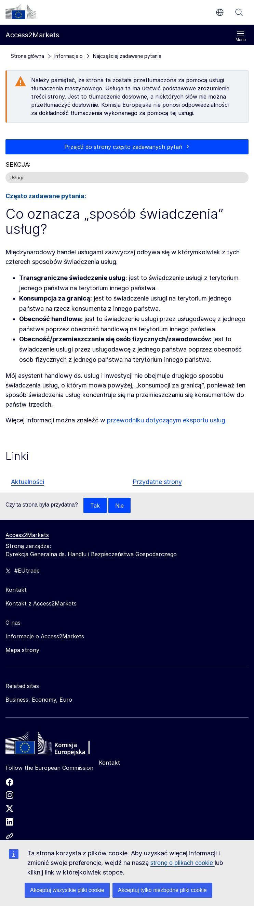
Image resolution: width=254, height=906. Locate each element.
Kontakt (109, 762)
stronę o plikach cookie (182, 862)
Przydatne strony (157, 481)
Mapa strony (22, 650)
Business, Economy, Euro (38, 699)
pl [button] (220, 12)
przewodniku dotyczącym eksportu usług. (167, 420)
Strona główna (27, 56)
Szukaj (239, 12)
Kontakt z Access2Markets (41, 603)
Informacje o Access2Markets (44, 636)
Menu (241, 36)
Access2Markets (27, 535)
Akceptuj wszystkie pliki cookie (67, 890)
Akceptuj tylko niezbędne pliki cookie (162, 890)
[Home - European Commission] (55, 744)
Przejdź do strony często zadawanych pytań (123, 146)
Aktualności (27, 481)
